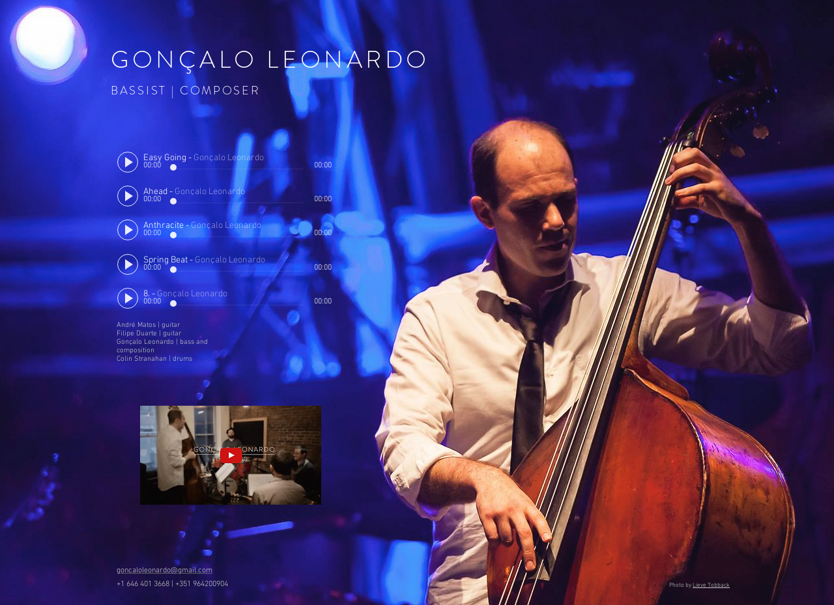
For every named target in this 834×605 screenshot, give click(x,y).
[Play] (128, 162)
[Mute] (310, 156)
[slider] (325, 157)
